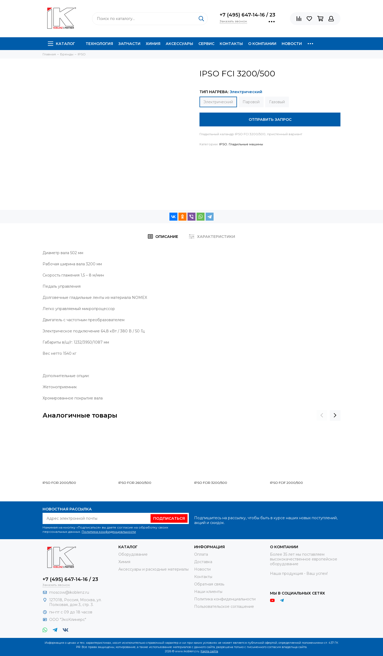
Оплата (201, 554)
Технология (99, 43)
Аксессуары (179, 43)
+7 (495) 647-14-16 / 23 (247, 15)
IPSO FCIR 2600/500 (134, 483)
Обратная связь (209, 584)
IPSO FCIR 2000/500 (59, 483)
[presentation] (322, 415)
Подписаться (169, 518)
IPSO (223, 144)
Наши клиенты (208, 591)
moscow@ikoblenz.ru (69, 592)
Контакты (231, 43)
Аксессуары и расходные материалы (153, 569)
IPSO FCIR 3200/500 (210, 483)
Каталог (61, 43)
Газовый (277, 102)
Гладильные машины (246, 144)
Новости (292, 43)
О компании (262, 43)
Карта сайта (209, 651)
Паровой (251, 102)
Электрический (218, 102)
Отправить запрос (270, 119)
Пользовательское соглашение (224, 606)
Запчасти (129, 43)
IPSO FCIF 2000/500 (286, 483)
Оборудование (133, 554)
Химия (153, 43)
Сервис (206, 43)
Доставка (203, 561)
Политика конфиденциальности (109, 532)
